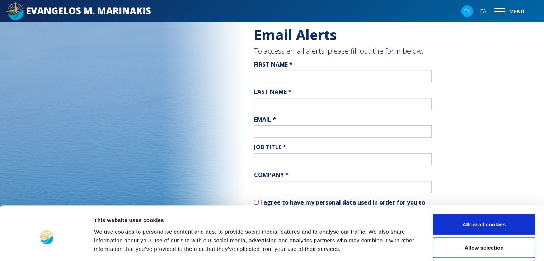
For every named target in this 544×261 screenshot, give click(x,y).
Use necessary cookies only (484, 242)
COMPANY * (271, 175)
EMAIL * (265, 119)
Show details (376, 242)
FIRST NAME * (273, 64)
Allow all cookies (484, 195)
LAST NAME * (272, 92)
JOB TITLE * (270, 147)
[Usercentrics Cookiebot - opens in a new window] (46, 247)
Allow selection (483, 218)
